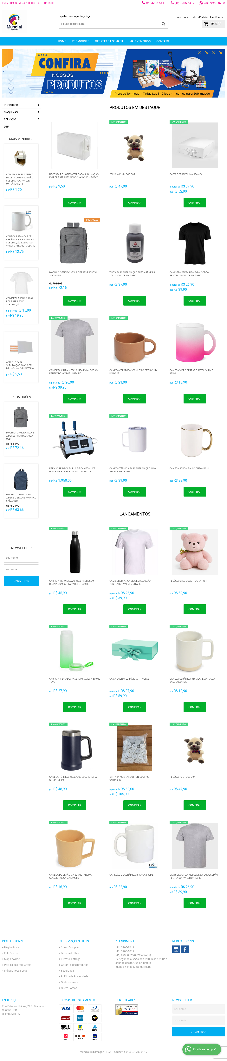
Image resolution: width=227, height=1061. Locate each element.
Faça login (85, 16)
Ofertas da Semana (109, 41)
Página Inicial (12, 947)
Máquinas (11, 112)
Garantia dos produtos (74, 965)
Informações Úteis (74, 941)
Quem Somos (9, 2)
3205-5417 (185, 3)
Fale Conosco (45, 2)
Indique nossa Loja (15, 970)
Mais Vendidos (140, 41)
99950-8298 (214, 3)
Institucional (13, 941)
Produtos (11, 105)
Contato (162, 41)
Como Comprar (70, 947)
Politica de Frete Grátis (17, 965)
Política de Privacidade (74, 976)
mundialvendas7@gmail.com (133, 967)
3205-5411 (156, 3)
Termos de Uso (70, 953)
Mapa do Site (12, 959)
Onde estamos (69, 982)
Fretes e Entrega (71, 959)
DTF (6, 126)
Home (62, 41)
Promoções (80, 41)
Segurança (67, 970)
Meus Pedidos (27, 2)
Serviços (10, 119)
